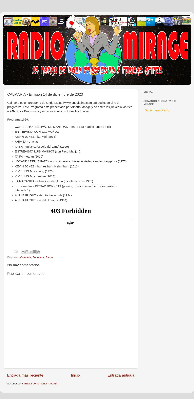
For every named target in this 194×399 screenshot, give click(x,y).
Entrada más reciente (25, 375)
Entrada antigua (121, 375)
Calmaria (25, 257)
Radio (49, 257)
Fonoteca (38, 257)
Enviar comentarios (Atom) (40, 383)
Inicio (75, 375)
